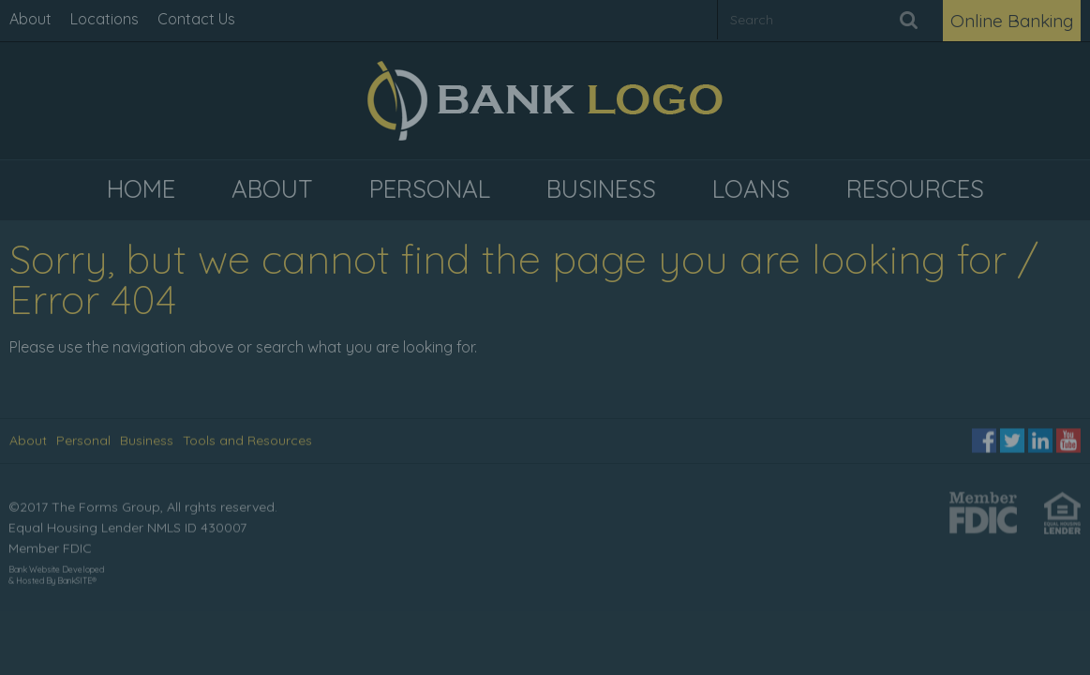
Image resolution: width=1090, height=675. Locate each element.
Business (146, 439)
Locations (104, 18)
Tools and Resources (247, 439)
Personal (83, 439)
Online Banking (1011, 20)
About (30, 18)
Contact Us (196, 18)
